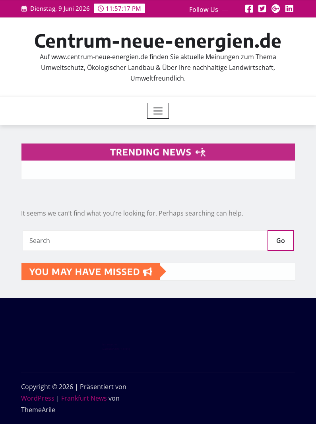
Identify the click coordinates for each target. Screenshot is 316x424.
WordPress (37, 398)
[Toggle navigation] (158, 111)
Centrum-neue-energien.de (158, 40)
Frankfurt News (84, 398)
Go (280, 240)
